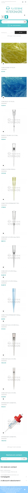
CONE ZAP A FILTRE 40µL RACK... (10, 237)
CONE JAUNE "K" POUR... (8, 67)
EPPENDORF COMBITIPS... (9, 403)
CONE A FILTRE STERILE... (8, 169)
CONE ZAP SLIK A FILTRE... (8, 359)
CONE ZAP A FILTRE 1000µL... (9, 281)
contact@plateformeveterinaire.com (10, 474)
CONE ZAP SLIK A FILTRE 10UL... (10, 325)
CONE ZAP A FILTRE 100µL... (9, 271)
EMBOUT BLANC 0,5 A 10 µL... (9, 135)
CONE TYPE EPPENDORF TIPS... (10, 203)
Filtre (20, 32)
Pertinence (7, 32)
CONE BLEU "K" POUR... (8, 101)
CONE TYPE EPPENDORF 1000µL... (11, 315)
